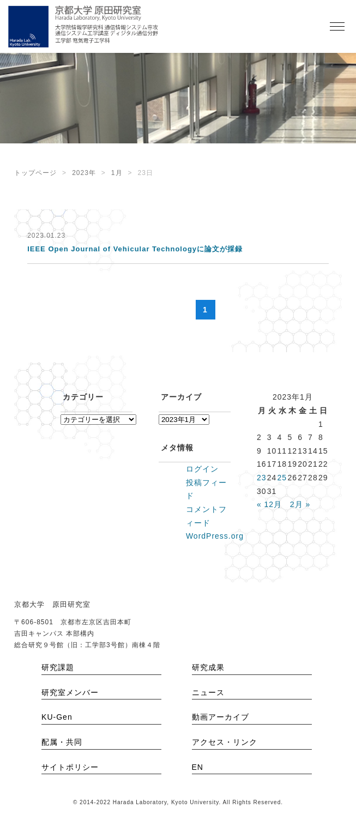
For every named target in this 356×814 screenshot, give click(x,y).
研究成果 (208, 667)
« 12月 (269, 504)
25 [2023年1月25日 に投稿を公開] (282, 477)
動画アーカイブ (220, 717)
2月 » (300, 504)
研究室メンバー (70, 692)
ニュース (208, 692)
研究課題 (57, 667)
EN (197, 767)
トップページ (35, 173)
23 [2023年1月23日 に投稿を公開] (262, 477)
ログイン (202, 469)
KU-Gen (57, 717)
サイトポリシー (70, 767)
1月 (117, 173)
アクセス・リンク (224, 742)
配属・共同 (61, 742)
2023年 (84, 173)
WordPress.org (215, 536)
